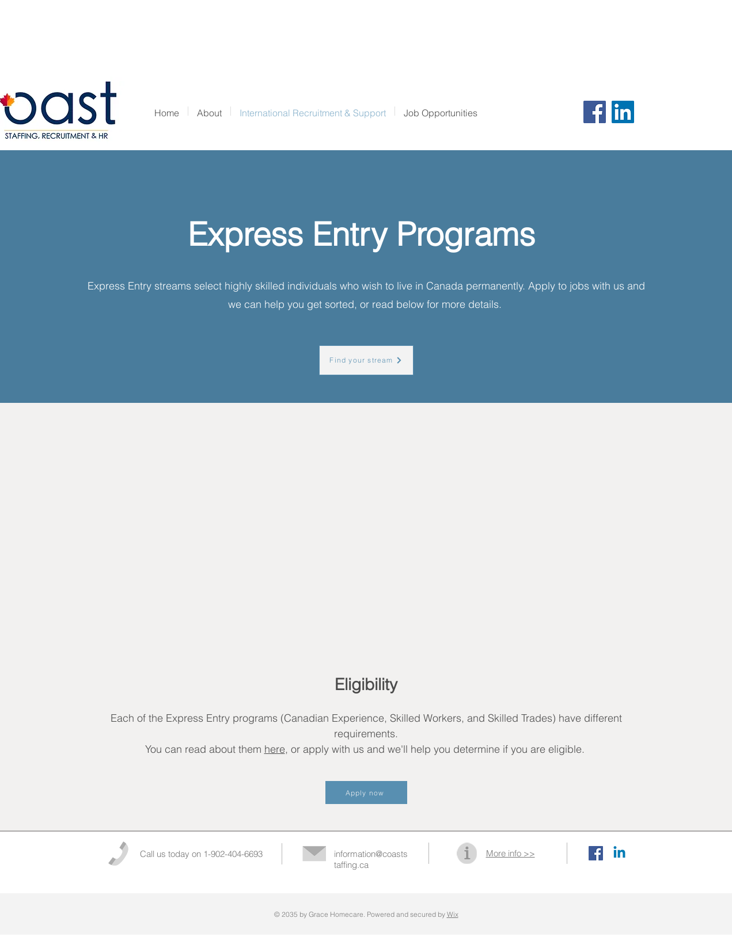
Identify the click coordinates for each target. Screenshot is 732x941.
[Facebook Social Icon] (596, 853)
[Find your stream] (366, 360)
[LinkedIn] (623, 112)
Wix (452, 914)
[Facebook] (594, 112)
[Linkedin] (619, 853)
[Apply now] (366, 792)
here (274, 749)
